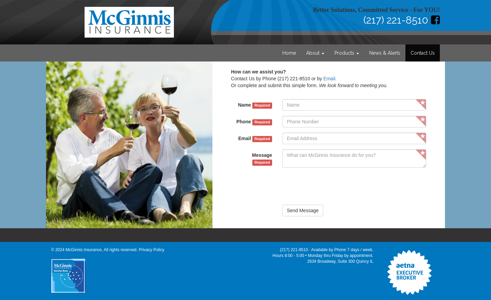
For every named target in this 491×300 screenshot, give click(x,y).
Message (262, 158)
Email (329, 78)
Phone (254, 122)
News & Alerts (384, 53)
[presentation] (334, 186)
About (315, 53)
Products (346, 53)
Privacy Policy (151, 249)
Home (289, 53)
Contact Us (423, 53)
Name (255, 105)
